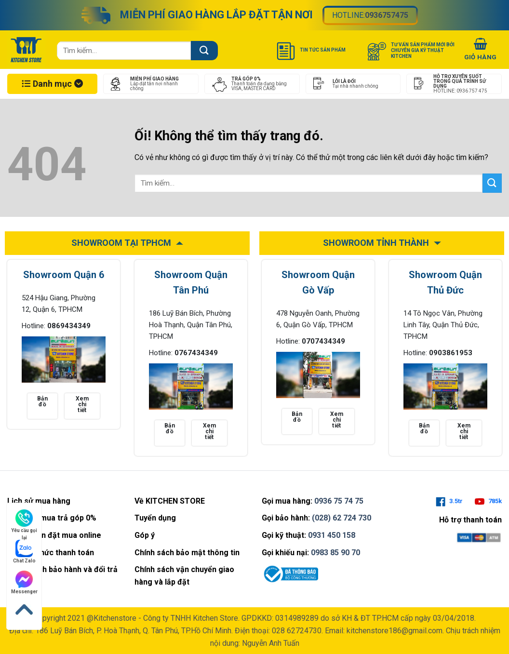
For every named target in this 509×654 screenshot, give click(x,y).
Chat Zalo (24, 551)
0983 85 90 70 (335, 552)
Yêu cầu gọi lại (24, 521)
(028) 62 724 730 (341, 517)
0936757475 (386, 15)
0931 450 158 (331, 535)
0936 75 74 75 (338, 501)
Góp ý (144, 535)
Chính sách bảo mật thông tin (187, 552)
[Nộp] (204, 50)
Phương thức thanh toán (50, 552)
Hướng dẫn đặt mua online (54, 535)
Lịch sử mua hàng (38, 501)
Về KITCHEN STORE (169, 501)
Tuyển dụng (155, 517)
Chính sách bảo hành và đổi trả (62, 569)
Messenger (24, 582)
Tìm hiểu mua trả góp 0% (51, 517)
